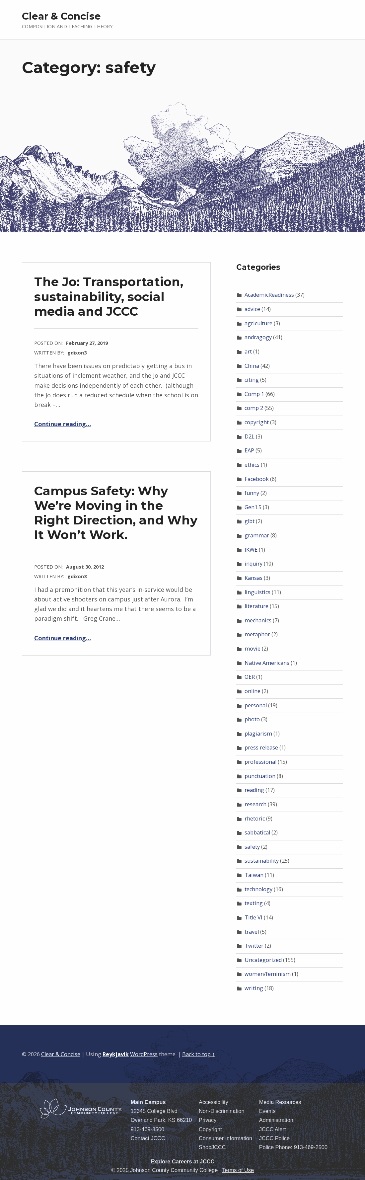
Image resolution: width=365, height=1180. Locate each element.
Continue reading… (62, 424)
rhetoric (255, 818)
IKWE (251, 549)
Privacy (207, 1120)
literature (256, 606)
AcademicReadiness (269, 294)
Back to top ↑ (198, 1054)
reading (254, 790)
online (252, 691)
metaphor (257, 634)
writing (254, 988)
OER (250, 676)
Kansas (253, 578)
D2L (250, 436)
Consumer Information (225, 1138)
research (255, 804)
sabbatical (257, 832)
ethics (252, 464)
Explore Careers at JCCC (183, 1161)
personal (256, 705)
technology (258, 889)
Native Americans (267, 663)
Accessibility (213, 1102)
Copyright (210, 1129)
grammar (257, 535)
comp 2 (254, 408)
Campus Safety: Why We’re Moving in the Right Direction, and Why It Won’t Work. (115, 512)
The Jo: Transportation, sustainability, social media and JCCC (108, 296)
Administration (276, 1120)
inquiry (253, 563)
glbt (250, 521)
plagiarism (258, 733)
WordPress (144, 1054)
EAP (249, 450)
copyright (257, 422)
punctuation (260, 776)
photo (252, 719)
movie (252, 648)
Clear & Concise (61, 16)
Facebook (257, 479)
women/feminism (268, 974)
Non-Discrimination (221, 1111)
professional (260, 761)
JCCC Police (274, 1138)
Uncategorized (263, 960)
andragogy (258, 337)
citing (252, 379)
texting (254, 903)
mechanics (258, 620)
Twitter (254, 945)
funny (252, 493)
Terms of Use (238, 1170)
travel (252, 931)
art (248, 351)
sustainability (262, 860)
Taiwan (254, 875)
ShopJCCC (212, 1147)
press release (261, 747)
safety (252, 846)
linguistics (257, 592)
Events (267, 1111)
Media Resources (280, 1102)
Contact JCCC (148, 1138)
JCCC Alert (272, 1129)
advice (252, 309)
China (252, 365)
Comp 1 (254, 394)
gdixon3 (77, 352)
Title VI (253, 917)
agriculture (258, 323)
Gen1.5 (253, 507)
